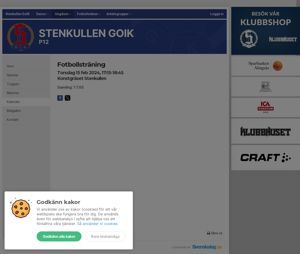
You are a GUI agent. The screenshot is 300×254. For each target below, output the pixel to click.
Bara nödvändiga (105, 236)
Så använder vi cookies (97, 223)
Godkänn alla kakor (59, 236)
